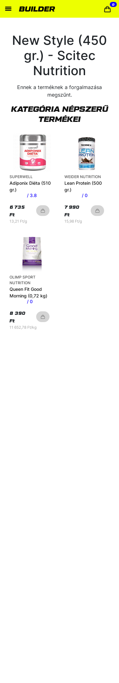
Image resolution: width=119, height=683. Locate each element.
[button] (107, 9)
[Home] (37, 9)
